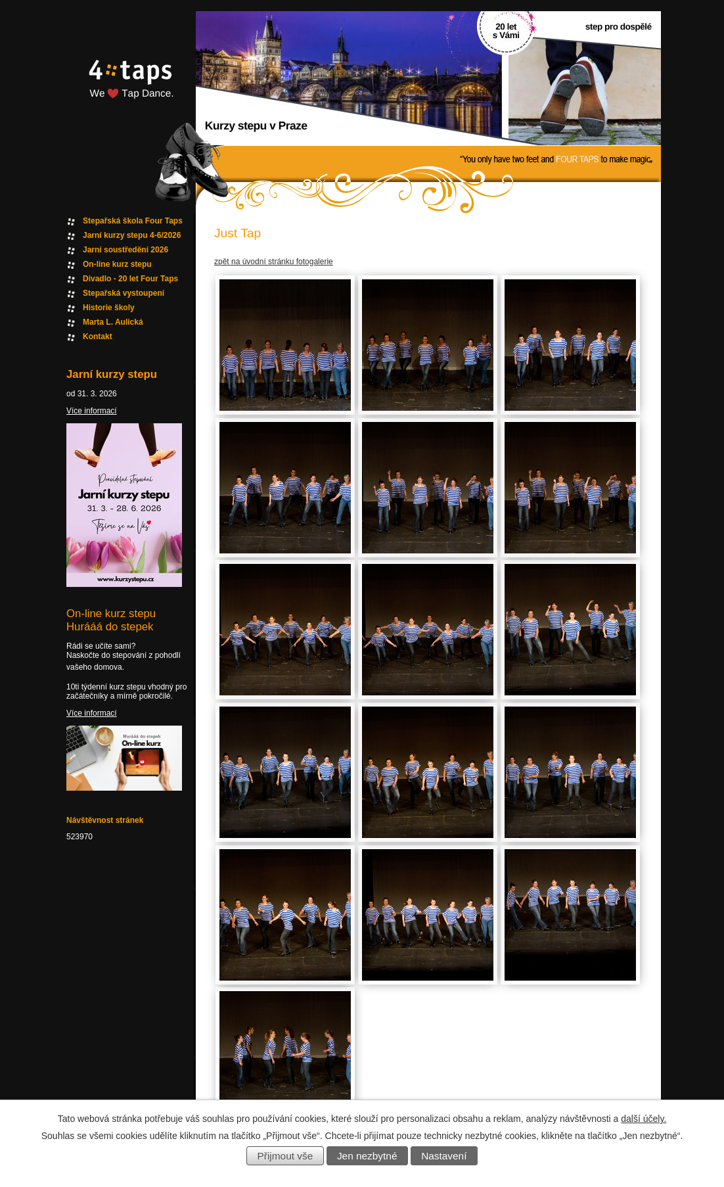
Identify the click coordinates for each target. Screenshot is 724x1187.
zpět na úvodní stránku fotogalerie (273, 261)
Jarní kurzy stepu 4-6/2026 (132, 235)
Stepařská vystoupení (123, 293)
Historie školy (109, 307)
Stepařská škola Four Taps (133, 220)
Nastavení (443, 1155)
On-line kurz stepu (117, 264)
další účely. (643, 1118)
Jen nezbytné (367, 1155)
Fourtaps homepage (128, 94)
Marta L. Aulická (113, 322)
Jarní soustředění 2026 (125, 249)
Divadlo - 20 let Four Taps (130, 278)
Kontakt (97, 336)
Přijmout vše (285, 1155)
